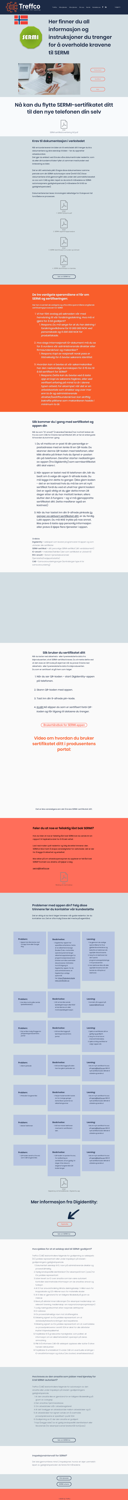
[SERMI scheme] (64, 1484)
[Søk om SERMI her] (64, 277)
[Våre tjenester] (64, 1478)
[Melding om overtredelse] (64, 879)
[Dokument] (97, 70)
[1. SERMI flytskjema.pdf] (64, 207)
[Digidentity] (64, 1224)
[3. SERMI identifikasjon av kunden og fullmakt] (64, 244)
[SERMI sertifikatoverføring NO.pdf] (64, 127)
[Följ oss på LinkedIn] (106, 7)
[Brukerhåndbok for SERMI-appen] (64, 725)
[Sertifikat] (97, 79)
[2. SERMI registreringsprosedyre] (64, 226)
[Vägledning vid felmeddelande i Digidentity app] (64, 1185)
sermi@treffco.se (41, 868)
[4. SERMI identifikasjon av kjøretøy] (64, 263)
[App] (97, 89)
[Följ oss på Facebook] (103, 7)
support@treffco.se (96, 1005)
